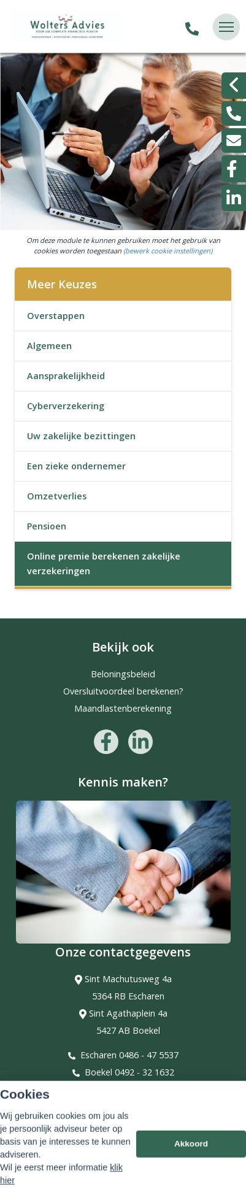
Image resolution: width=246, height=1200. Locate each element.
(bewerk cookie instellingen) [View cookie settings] (167, 250)
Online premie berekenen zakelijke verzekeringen (103, 563)
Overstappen (56, 315)
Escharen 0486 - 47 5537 (129, 1055)
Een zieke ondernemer (76, 466)
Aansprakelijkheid (66, 376)
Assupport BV (90, 1112)
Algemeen (49, 346)
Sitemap (26, 1130)
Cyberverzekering (65, 406)
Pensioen (46, 526)
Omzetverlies (56, 496)
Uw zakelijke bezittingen (81, 436)
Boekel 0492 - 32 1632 (129, 1072)
